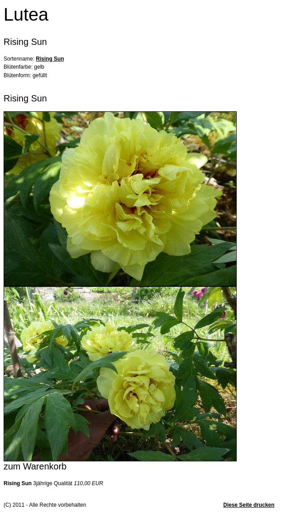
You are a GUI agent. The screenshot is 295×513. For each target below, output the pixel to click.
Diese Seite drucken (248, 505)
